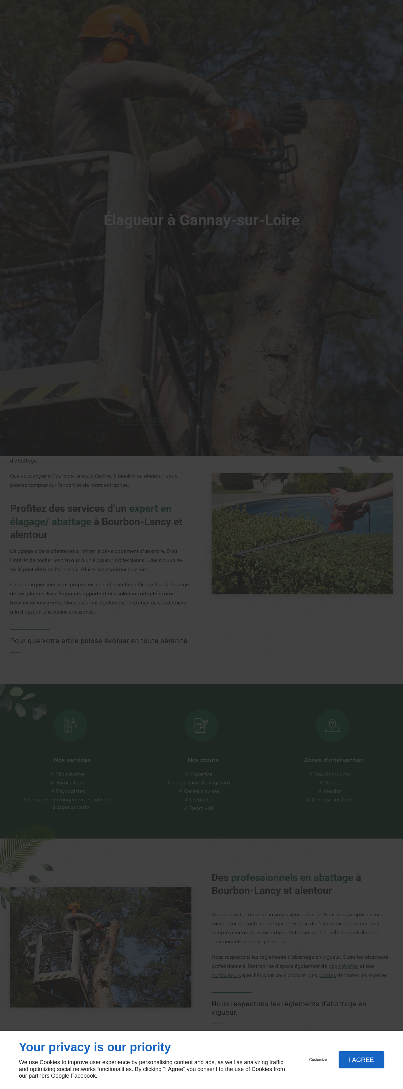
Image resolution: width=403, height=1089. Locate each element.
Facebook (83, 1076)
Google (60, 1076)
